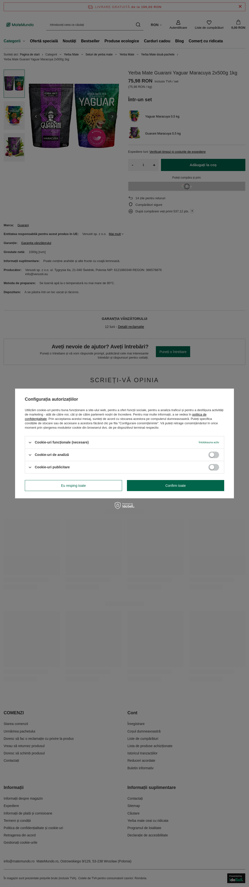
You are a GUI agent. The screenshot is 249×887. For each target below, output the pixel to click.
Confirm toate (175, 486)
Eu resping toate (73, 486)
